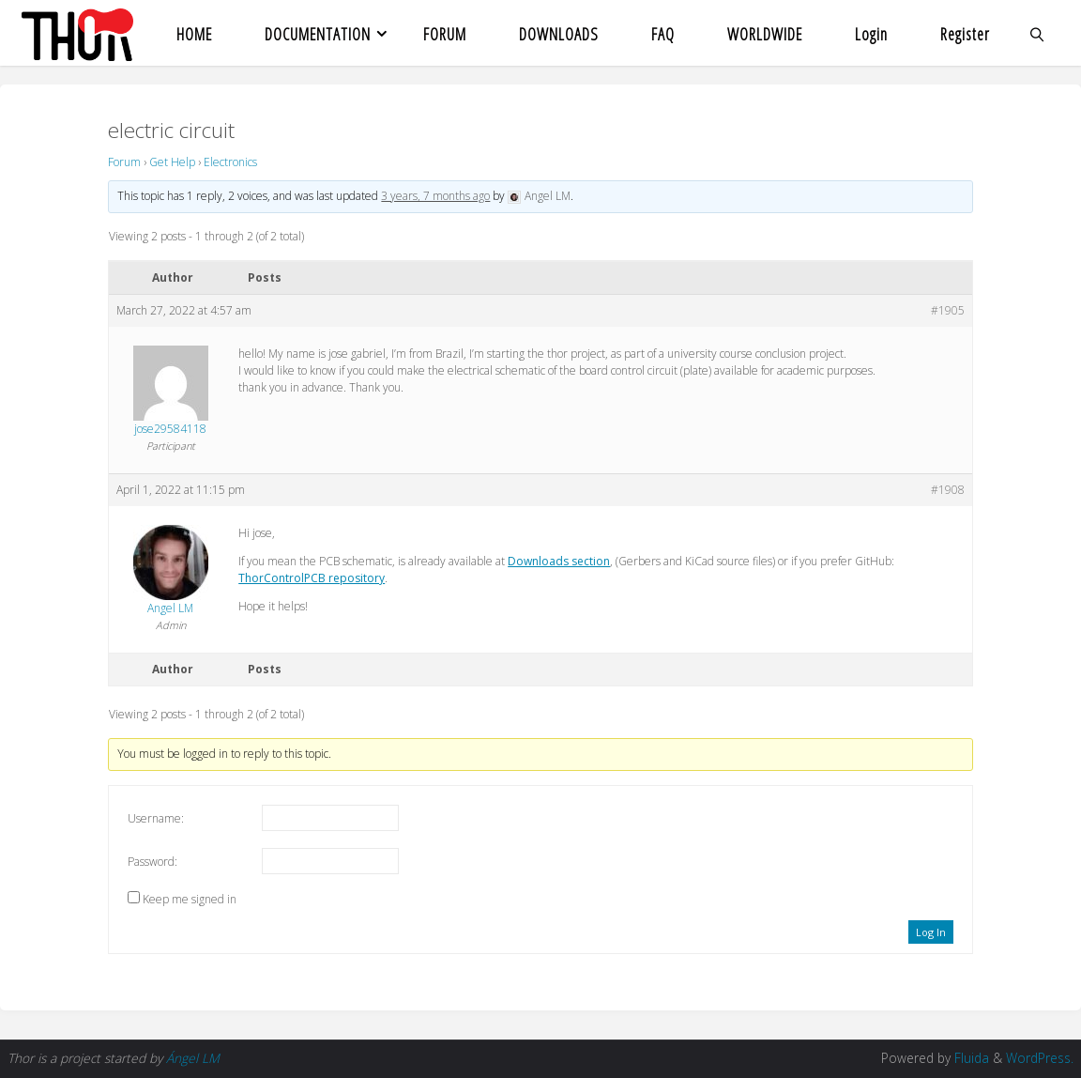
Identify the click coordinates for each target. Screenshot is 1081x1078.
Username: (156, 818)
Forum (124, 162)
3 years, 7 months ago (435, 196)
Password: (152, 862)
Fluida (970, 1058)
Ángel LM (193, 1058)
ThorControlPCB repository (311, 578)
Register (965, 34)
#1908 (948, 490)
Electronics (230, 162)
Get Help (172, 162)
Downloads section (559, 561)
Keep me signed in (189, 899)
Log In (931, 932)
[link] (1037, 33)
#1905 (948, 310)
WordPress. (1039, 1058)
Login (871, 34)
